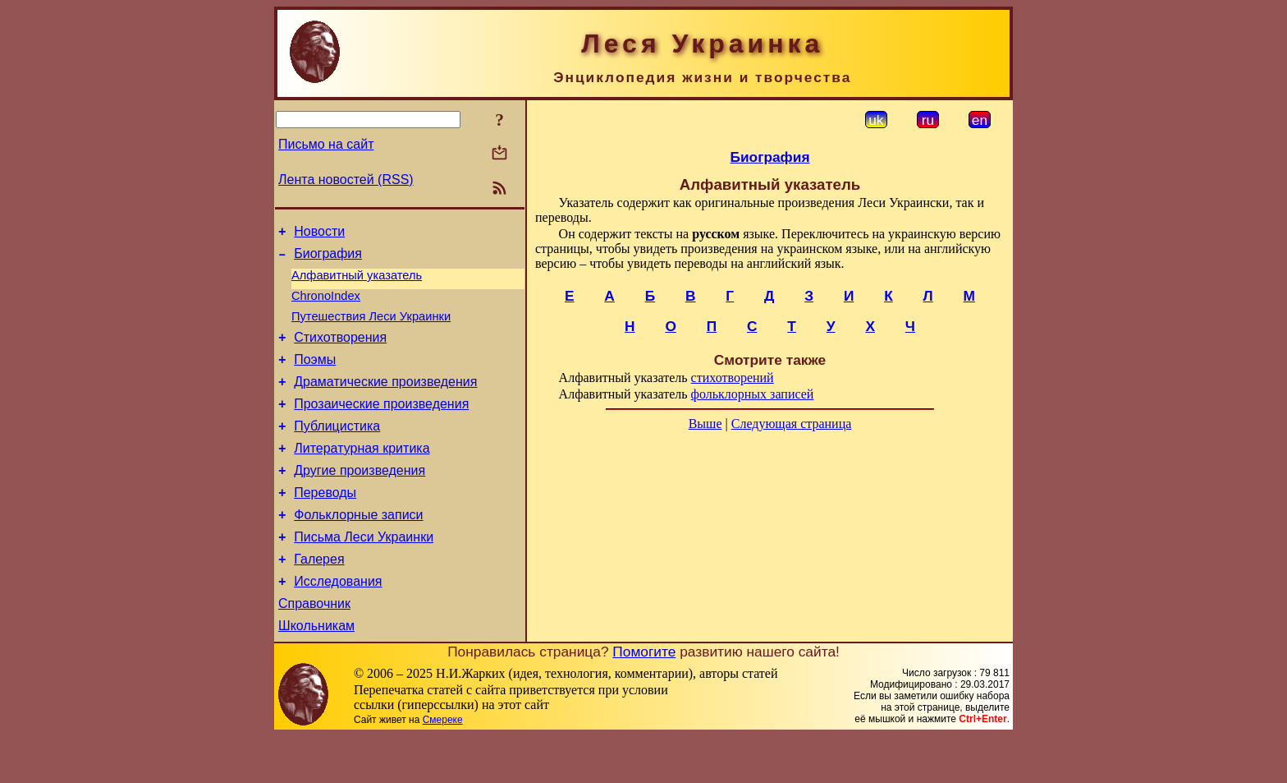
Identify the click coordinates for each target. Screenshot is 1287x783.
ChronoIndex (325, 305)
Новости (319, 234)
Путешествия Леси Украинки (371, 328)
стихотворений (732, 378)
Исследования (338, 623)
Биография (328, 258)
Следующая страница (791, 424)
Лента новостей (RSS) (346, 180)
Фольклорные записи (358, 549)
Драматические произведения (385, 401)
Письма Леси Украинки (363, 574)
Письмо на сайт (325, 144)
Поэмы (315, 377)
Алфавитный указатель (356, 282)
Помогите (644, 698)
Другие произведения (359, 500)
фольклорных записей (752, 394)
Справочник (314, 648)
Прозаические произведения (381, 426)
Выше (705, 424)
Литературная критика (361, 475)
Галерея (319, 599)
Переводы (325, 525)
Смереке (443, 766)
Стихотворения (340, 352)
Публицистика (337, 451)
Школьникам (316, 672)
